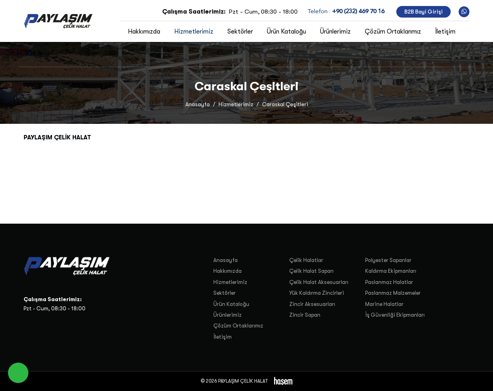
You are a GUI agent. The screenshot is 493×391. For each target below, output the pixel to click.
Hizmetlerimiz (193, 31)
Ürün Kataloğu (286, 31)
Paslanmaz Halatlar (389, 282)
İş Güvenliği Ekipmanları (395, 315)
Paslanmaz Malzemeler (393, 293)
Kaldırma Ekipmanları (390, 271)
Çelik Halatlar (306, 260)
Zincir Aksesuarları (312, 304)
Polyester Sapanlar (388, 260)
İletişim (445, 31)
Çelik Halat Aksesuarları (318, 282)
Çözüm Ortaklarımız (393, 31)
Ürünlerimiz (335, 31)
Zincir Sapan (304, 315)
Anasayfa (197, 104)
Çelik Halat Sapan (311, 271)
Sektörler (240, 31)
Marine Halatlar (384, 304)
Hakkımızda (144, 31)
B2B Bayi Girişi (423, 12)
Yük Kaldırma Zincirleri (316, 293)
